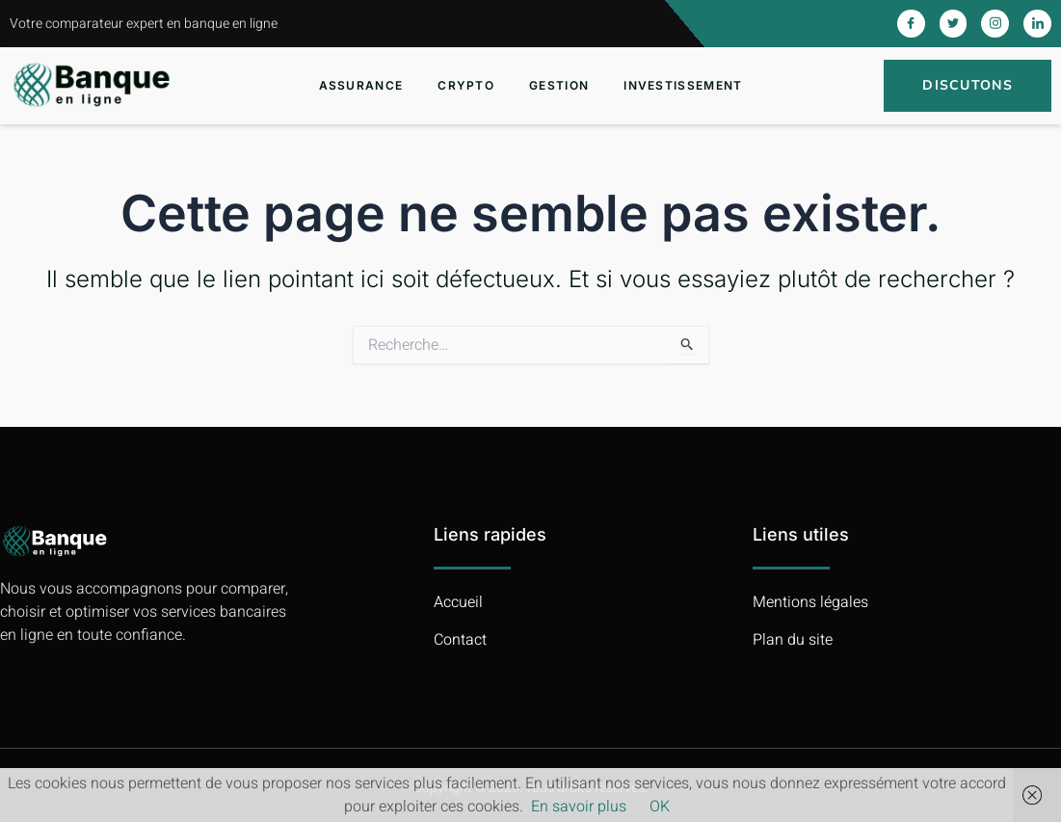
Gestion (559, 85)
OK (660, 806)
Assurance (361, 85)
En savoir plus (578, 806)
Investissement (682, 85)
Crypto (466, 85)
